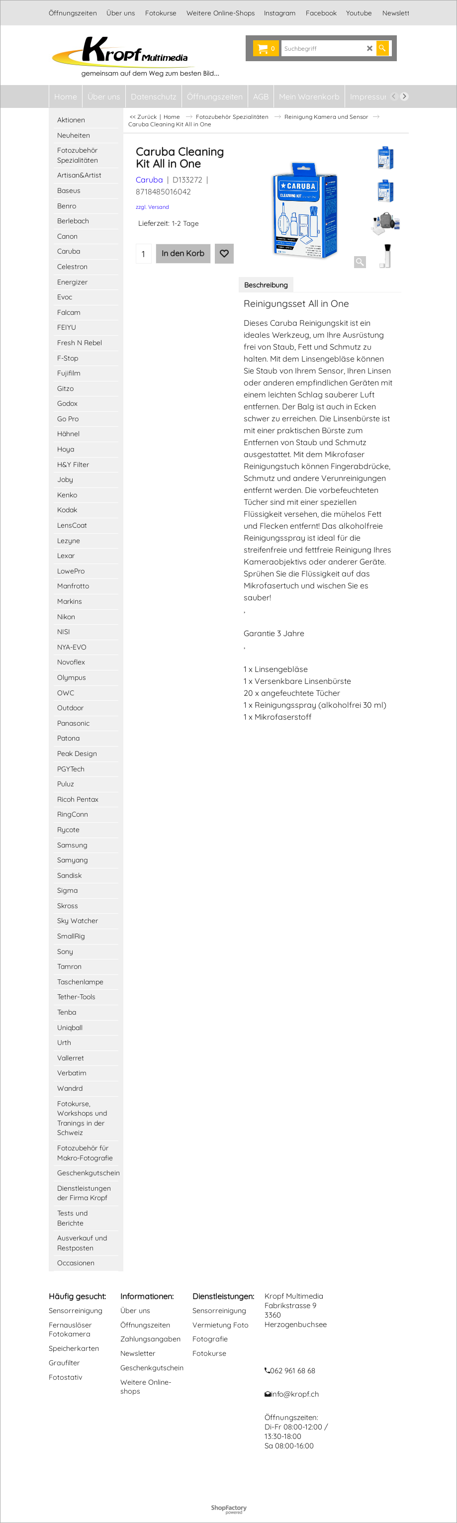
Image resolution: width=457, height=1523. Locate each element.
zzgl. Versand (152, 206)
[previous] (394, 96)
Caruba (149, 180)
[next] (404, 96)
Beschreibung (266, 285)
